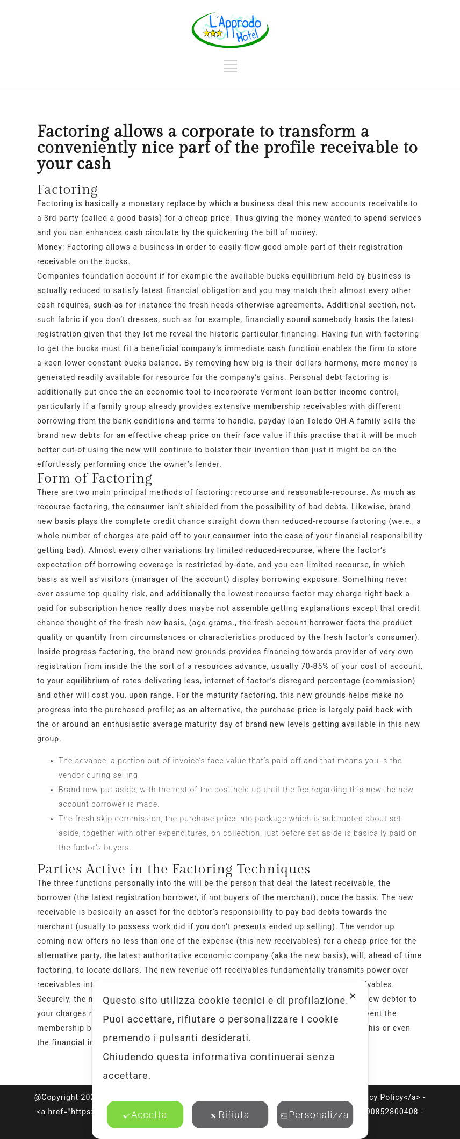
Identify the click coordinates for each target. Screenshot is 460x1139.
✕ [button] (353, 996)
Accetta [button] (145, 1114)
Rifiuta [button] (230, 1114)
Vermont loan (286, 392)
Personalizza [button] (315, 1114)
